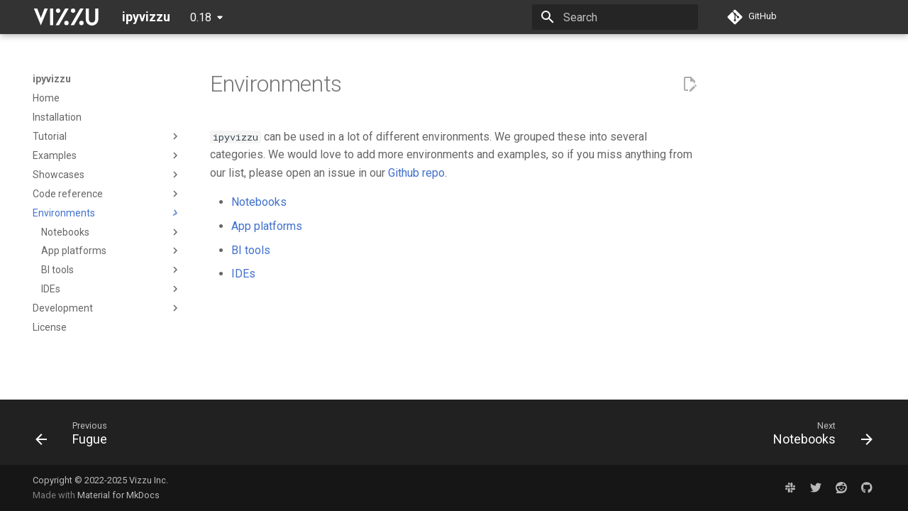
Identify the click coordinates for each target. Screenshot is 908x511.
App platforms (266, 226)
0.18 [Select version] (200, 17)
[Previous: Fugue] (76, 436)
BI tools (250, 250)
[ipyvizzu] (66, 17)
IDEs (243, 273)
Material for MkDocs (118, 495)
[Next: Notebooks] (818, 436)
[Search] (615, 17)
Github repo (416, 173)
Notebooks (259, 202)
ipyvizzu (52, 78)
